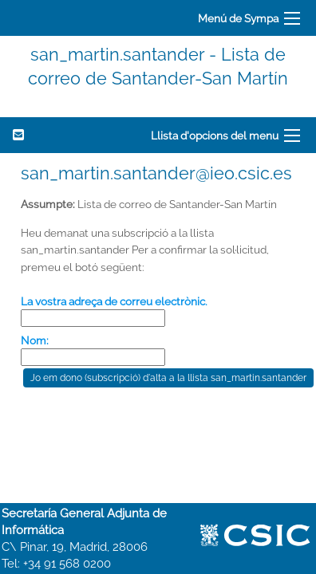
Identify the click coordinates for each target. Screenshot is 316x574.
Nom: (35, 340)
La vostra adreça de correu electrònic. (114, 301)
